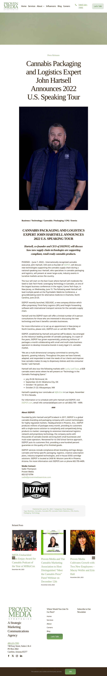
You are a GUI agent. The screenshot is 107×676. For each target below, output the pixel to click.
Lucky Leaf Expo (72, 368)
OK (70, 671)
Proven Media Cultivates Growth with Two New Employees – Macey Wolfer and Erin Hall (82, 565)
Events (76, 511)
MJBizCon (59, 392)
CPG (71, 511)
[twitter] (13, 656)
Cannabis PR (46, 511)
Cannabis (38, 511)
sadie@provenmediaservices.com (36, 477)
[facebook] (9, 656)
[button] (13, 556)
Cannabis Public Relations (61, 511)
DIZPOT (67, 265)
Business (31, 511)
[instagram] (17, 656)
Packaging (27, 513)
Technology (36, 513)
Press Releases (53, 55)
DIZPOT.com (27, 402)
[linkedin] (21, 656)
